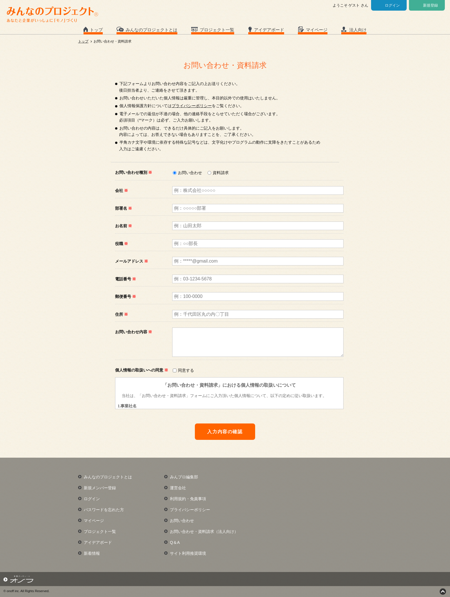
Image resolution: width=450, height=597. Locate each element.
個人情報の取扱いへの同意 (141, 370)
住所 (121, 314)
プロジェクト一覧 (217, 30)
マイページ (316, 30)
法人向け (357, 30)
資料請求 (221, 172)
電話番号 (125, 279)
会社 (121, 190)
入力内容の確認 (225, 431)
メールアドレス (131, 261)
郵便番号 (125, 296)
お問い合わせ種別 (133, 172)
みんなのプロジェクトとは (151, 30)
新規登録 (430, 5)
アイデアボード (269, 30)
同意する (186, 370)
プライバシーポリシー (192, 105)
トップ (96, 30)
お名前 (123, 226)
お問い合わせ (190, 172)
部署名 (123, 208)
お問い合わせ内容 (133, 332)
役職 (121, 243)
